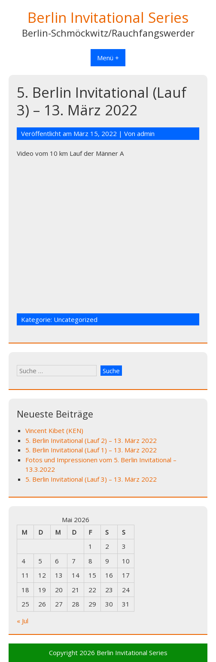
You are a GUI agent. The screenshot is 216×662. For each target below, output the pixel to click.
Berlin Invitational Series (108, 17)
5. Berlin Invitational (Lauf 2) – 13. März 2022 (91, 440)
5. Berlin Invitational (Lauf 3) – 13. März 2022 (91, 479)
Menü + (108, 57)
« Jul (22, 620)
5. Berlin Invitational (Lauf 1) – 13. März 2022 (91, 449)
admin (146, 133)
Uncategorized (75, 319)
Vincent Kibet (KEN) (54, 430)
